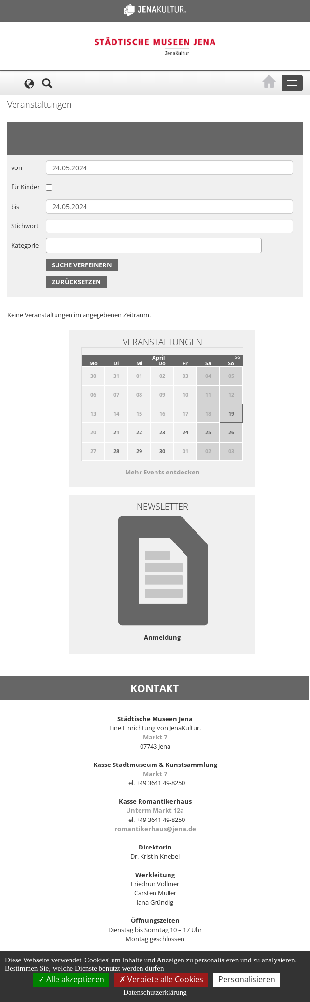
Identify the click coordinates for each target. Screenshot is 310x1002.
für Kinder (25, 186)
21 (116, 432)
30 (162, 451)
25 (208, 432)
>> (237, 357)
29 (139, 451)
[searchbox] (51, 245)
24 (185, 432)
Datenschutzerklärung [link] (155, 992)
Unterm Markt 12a (155, 810)
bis (15, 206)
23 (162, 432)
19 (231, 413)
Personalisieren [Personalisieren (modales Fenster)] (246, 979)
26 (231, 432)
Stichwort (25, 226)
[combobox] (154, 245)
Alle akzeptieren (71, 979)
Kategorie (25, 245)
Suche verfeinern (82, 265)
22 (139, 432)
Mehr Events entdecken (162, 472)
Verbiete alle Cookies (161, 979)
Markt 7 (155, 737)
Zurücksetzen (76, 282)
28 (116, 451)
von (16, 167)
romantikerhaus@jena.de (155, 828)
